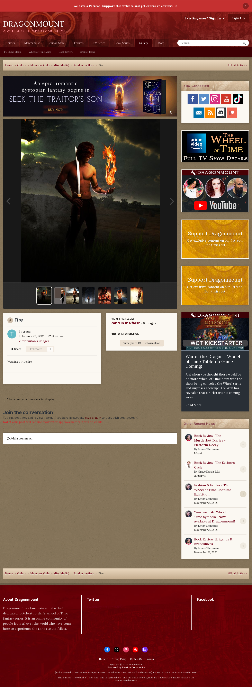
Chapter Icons (87, 51)
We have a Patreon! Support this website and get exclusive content (123, 6)
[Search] (198, 43)
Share (16, 349)
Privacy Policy (118, 659)
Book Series (122, 43)
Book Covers (66, 51)
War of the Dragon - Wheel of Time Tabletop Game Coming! (213, 361)
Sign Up (238, 18)
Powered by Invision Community (126, 667)
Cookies (149, 659)
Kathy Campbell (208, 499)
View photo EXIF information (141, 343)
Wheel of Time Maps (40, 51)
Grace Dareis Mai (209, 471)
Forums (78, 43)
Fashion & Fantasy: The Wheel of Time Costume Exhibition (213, 489)
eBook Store (57, 43)
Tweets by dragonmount (105, 607)
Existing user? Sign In (204, 18)
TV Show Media (12, 51)
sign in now (93, 417)
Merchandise (32, 43)
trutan (27, 331)
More (161, 43)
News (11, 43)
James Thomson (208, 449)
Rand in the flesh (125, 323)
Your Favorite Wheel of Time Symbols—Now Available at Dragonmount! (214, 516)
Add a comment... (20, 438)
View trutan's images (34, 341)
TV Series (99, 43)
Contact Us (136, 659)
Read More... (195, 405)
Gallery (143, 44)
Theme (103, 659)
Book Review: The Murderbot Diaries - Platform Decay (210, 440)
